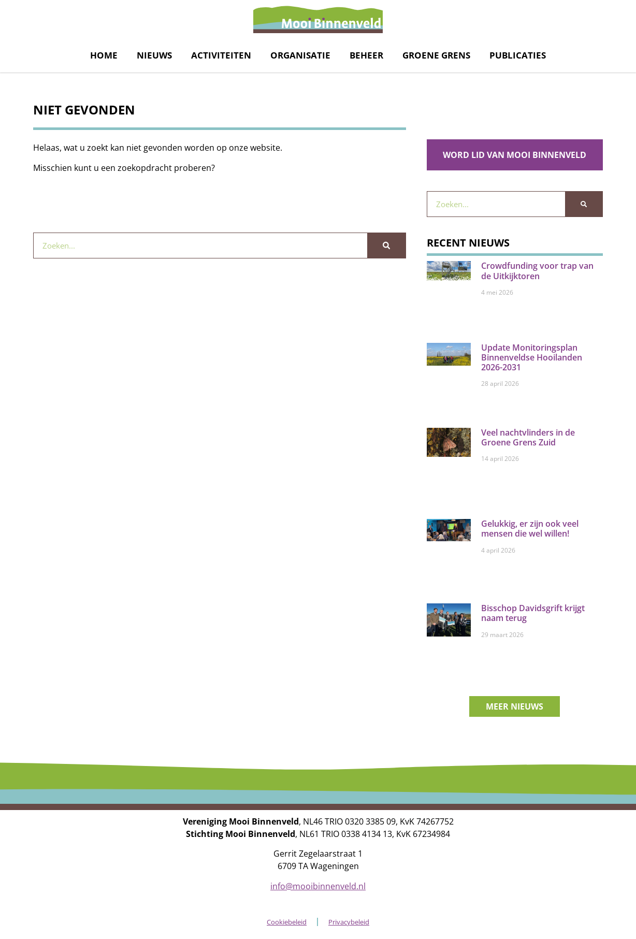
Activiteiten (221, 55)
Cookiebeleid (287, 922)
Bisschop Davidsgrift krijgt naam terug (533, 613)
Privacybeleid (348, 922)
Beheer (366, 55)
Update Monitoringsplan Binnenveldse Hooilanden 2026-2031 (531, 357)
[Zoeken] (386, 245)
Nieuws (154, 55)
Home (104, 55)
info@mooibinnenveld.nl (318, 886)
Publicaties (517, 55)
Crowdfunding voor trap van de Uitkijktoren (537, 270)
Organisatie (300, 55)
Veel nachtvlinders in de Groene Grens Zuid (528, 437)
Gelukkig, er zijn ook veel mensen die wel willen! (530, 528)
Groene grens (436, 55)
